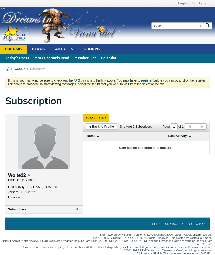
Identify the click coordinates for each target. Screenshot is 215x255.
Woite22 (20, 68)
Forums (13, 49)
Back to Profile (101, 126)
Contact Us (174, 223)
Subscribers (17, 209)
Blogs (38, 49)
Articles (64, 49)
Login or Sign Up (192, 3)
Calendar (108, 58)
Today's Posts (17, 58)
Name (91, 136)
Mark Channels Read (51, 58)
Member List (85, 58)
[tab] (96, 118)
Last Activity (177, 136)
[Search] (177, 25)
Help (156, 223)
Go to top (197, 223)
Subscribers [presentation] (96, 117)
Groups (91, 49)
